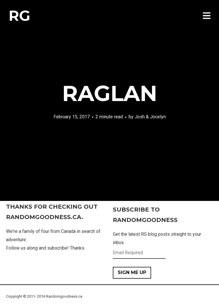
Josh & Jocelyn (150, 116)
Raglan (109, 93)
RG (19, 15)
